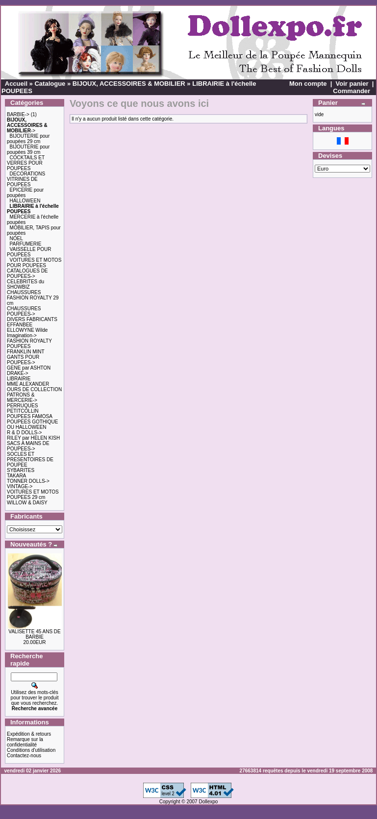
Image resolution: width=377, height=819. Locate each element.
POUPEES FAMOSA (29, 416)
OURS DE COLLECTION (34, 389)
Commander (351, 91)
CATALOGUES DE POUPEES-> (27, 273)
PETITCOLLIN (22, 411)
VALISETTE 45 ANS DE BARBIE (34, 634)
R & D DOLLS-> (24, 432)
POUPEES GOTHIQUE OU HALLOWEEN (32, 424)
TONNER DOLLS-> (28, 481)
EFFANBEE (19, 324)
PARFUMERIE (26, 244)
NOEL (16, 238)
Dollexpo (208, 801)
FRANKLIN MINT (26, 351)
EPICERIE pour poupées (25, 192)
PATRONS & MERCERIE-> (22, 397)
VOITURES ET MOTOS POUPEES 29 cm (33, 494)
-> (27, 125)
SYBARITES (20, 470)
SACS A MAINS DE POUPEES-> (28, 446)
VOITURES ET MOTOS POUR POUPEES (34, 262)
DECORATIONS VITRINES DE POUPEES (26, 179)
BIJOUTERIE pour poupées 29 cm (28, 138)
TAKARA (16, 475)
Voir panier (352, 83)
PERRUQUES (22, 405)
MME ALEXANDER (28, 384)
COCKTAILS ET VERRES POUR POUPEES (26, 163)
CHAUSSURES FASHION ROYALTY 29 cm (33, 298)
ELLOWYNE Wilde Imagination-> (27, 332)
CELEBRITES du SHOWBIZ (25, 284)
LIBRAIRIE (18, 378)
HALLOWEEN (25, 200)
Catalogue (49, 83)
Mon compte (308, 83)
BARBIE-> (18, 114)
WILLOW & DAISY (27, 502)
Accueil (16, 83)
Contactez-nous (24, 755)
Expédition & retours (29, 734)
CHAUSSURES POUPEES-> (24, 311)
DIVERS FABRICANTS (32, 319)
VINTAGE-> (19, 486)
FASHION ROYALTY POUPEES (29, 343)
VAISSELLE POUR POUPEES (29, 252)
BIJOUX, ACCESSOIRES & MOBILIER (129, 83)
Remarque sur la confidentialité (25, 742)
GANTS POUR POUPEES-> (23, 359)
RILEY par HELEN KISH (33, 438)
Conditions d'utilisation (31, 750)
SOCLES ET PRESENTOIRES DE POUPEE (30, 459)
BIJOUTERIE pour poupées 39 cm (28, 149)
